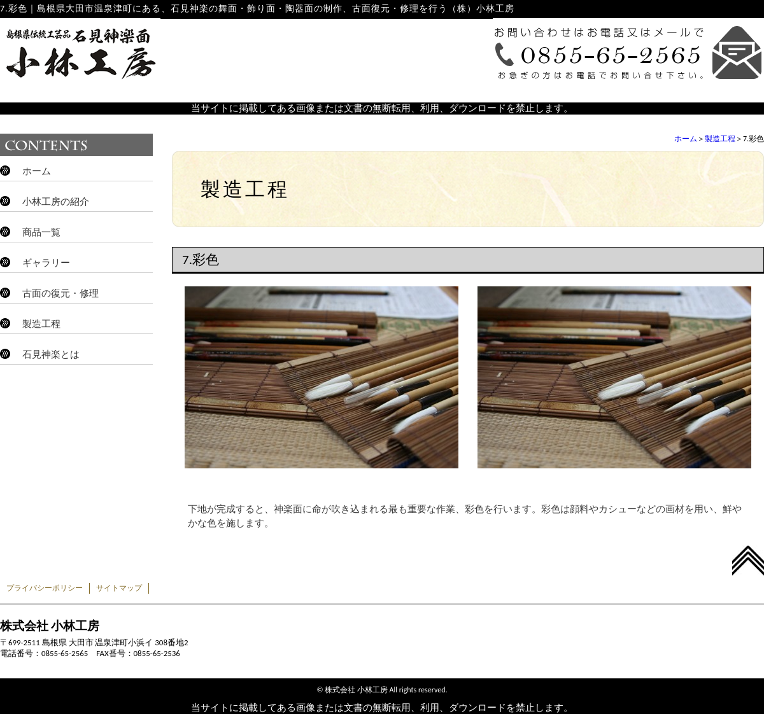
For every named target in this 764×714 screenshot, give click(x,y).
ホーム (685, 138)
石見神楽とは (51, 354)
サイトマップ (119, 588)
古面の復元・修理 (60, 293)
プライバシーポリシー (44, 588)
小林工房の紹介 (55, 201)
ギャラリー (46, 263)
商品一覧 (41, 232)
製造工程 (720, 138)
